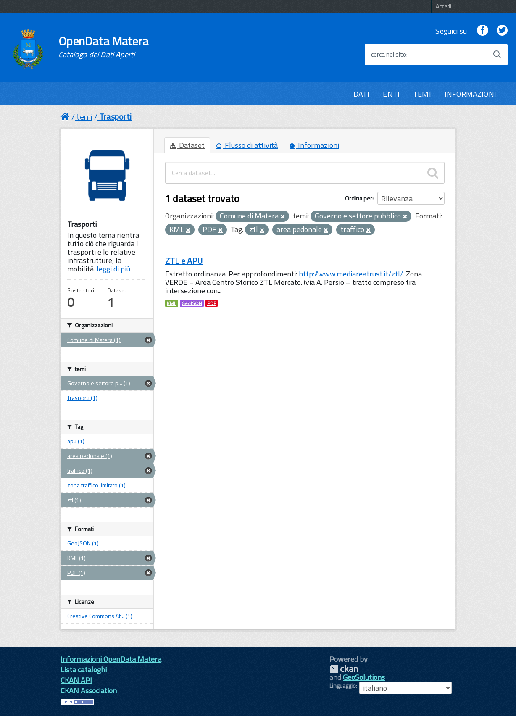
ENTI (391, 94)
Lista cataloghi (84, 669)
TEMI (422, 94)
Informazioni (314, 145)
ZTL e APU (184, 260)
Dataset (187, 145)
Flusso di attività (247, 145)
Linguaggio (342, 686)
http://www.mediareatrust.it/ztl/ (351, 273)
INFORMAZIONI (470, 94)
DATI (361, 94)
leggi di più (113, 268)
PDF (211, 303)
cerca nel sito (388, 54)
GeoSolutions (364, 677)
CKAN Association (89, 690)
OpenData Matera (103, 47)
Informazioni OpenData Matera (111, 659)
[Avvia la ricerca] (497, 54)
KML (171, 303)
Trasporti (115, 116)
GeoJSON (192, 303)
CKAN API (76, 680)
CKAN (343, 668)
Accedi (443, 6)
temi (84, 116)
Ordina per (358, 198)
